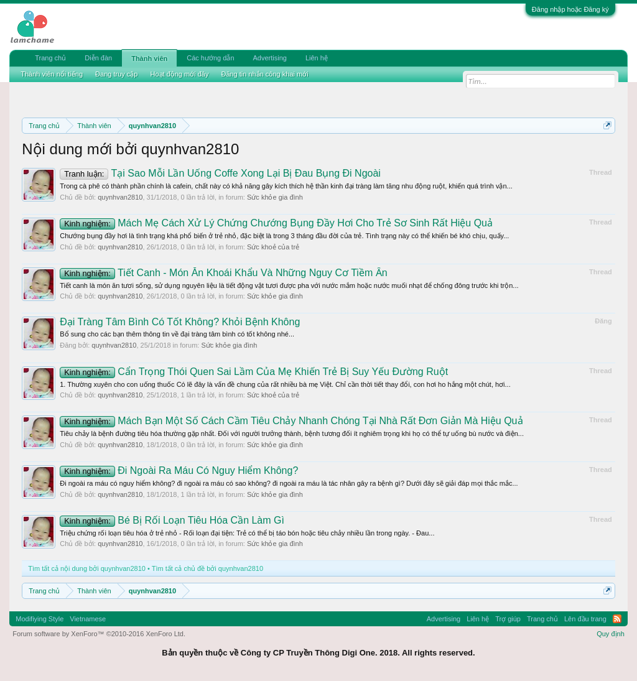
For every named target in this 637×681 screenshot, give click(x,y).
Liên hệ (316, 58)
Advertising (270, 58)
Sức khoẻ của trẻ (273, 247)
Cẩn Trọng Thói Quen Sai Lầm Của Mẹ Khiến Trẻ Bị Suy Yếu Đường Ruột (254, 371)
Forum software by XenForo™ (98, 633)
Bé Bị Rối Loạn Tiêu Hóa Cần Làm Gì (172, 520)
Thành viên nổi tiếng (52, 74)
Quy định (611, 633)
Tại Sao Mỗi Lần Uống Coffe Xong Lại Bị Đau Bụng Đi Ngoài (220, 173)
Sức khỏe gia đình (275, 197)
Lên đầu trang (585, 619)
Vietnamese (88, 619)
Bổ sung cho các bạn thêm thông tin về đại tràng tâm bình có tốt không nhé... (177, 334)
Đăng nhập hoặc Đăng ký (570, 9)
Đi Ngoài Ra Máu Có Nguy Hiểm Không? (179, 470)
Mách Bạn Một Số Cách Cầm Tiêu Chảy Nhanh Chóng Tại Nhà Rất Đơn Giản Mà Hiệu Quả (291, 420)
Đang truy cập (116, 74)
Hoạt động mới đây (179, 74)
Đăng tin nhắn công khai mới (264, 74)
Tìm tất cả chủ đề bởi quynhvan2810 (207, 568)
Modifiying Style (39, 619)
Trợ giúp (508, 619)
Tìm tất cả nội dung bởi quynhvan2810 (87, 568)
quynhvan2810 (120, 197)
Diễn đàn (98, 58)
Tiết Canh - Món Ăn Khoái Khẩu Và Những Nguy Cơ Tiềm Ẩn (223, 272)
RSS (617, 618)
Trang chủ (50, 58)
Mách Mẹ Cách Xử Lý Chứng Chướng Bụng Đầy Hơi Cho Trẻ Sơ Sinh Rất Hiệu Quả (276, 223)
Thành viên (149, 58)
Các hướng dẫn (210, 58)
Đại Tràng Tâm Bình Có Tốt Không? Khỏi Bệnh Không (180, 322)
